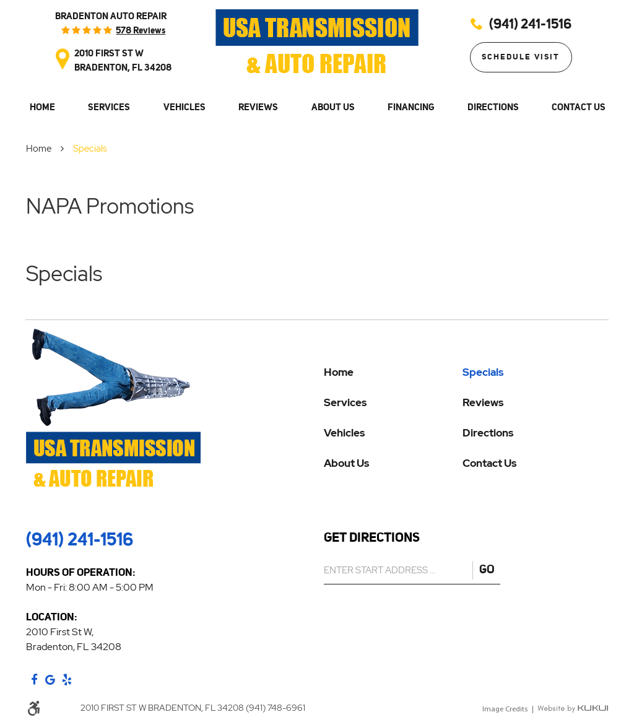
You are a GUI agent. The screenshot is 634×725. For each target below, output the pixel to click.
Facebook (34, 680)
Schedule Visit (521, 56)
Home (42, 107)
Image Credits (505, 709)
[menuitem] (42, 107)
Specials (90, 148)
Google (50, 680)
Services (109, 107)
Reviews (258, 107)
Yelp (67, 680)
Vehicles (184, 107)
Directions (493, 107)
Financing (411, 107)
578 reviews (140, 30)
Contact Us (579, 107)
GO (487, 569)
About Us (333, 107)
